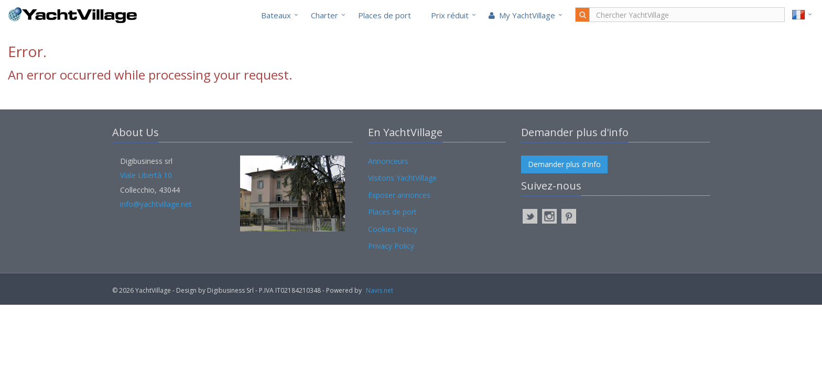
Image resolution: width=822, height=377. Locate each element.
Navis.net (379, 290)
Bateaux (276, 15)
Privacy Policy (391, 246)
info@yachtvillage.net (156, 204)
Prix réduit (450, 15)
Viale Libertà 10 (146, 175)
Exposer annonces (399, 195)
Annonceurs (388, 161)
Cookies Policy (392, 229)
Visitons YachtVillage (402, 178)
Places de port (384, 15)
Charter (324, 15)
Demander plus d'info (564, 164)
